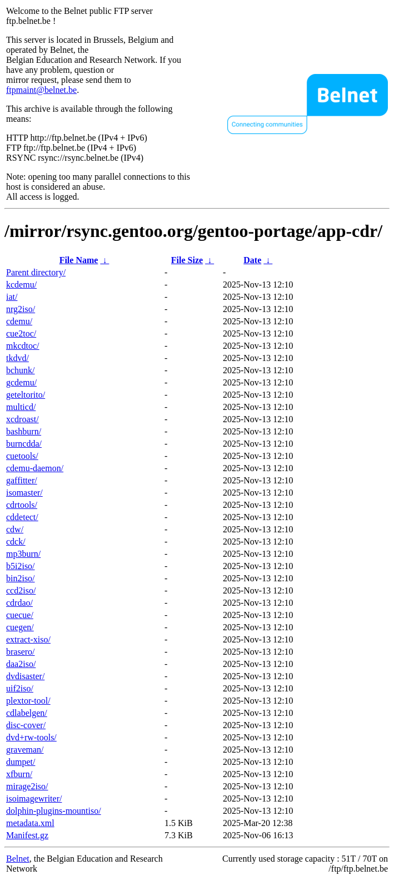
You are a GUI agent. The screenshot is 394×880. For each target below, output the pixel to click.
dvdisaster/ (25, 676)
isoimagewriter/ (34, 798)
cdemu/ (19, 321)
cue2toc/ (21, 333)
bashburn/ (23, 431)
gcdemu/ (21, 382)
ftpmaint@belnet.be (41, 90)
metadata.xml (30, 823)
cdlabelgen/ (26, 713)
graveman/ (25, 749)
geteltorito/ (25, 394)
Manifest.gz (27, 835)
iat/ (11, 296)
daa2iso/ (21, 664)
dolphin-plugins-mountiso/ (53, 810)
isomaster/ (24, 492)
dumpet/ (20, 762)
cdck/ (16, 541)
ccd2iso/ (21, 590)
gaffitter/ (21, 480)
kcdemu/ (21, 284)
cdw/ (14, 529)
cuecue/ (19, 615)
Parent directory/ (36, 272)
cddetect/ (22, 517)
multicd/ (21, 407)
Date (252, 260)
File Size (187, 260)
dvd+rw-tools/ (31, 737)
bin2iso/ (20, 578)
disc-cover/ (26, 725)
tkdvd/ (17, 358)
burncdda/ (24, 443)
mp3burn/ (23, 553)
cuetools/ (22, 456)
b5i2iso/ (20, 566)
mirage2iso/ (27, 786)
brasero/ (20, 651)
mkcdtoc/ (22, 345)
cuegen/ (20, 627)
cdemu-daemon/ (34, 468)
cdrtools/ (21, 505)
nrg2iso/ (20, 309)
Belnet (17, 858)
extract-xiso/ (28, 639)
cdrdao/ (19, 602)
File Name (78, 260)
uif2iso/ (19, 688)
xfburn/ (19, 774)
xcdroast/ (22, 419)
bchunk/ (20, 370)
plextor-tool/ (28, 700)
